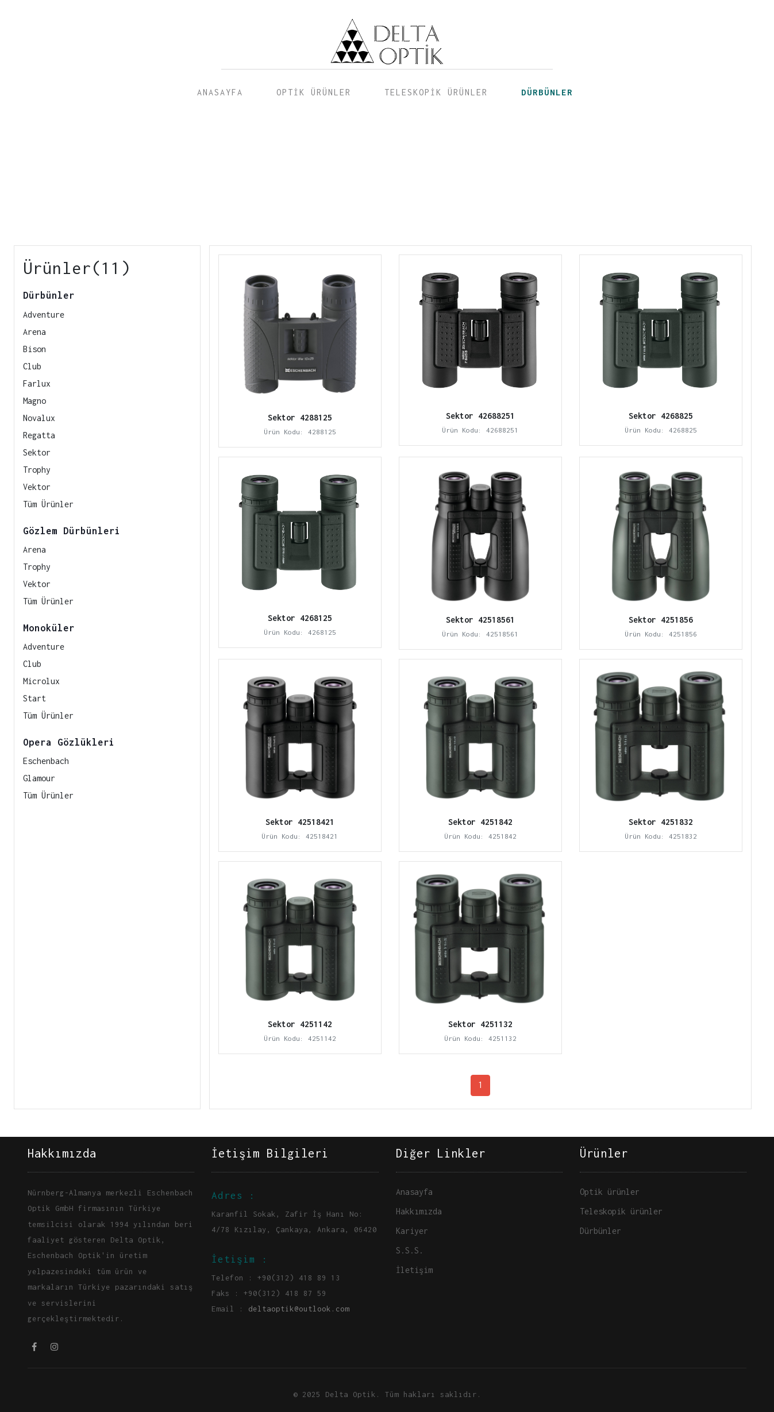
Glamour (39, 778)
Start (34, 698)
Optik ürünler (610, 1192)
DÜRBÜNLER (547, 92)
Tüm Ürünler (48, 504)
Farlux (37, 383)
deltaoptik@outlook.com (298, 1309)
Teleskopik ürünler (621, 1211)
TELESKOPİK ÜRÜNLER (436, 92)
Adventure (43, 314)
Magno (34, 401)
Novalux (39, 418)
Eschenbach (46, 761)
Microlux (41, 681)
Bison (34, 349)
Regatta (39, 435)
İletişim (414, 1270)
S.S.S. (409, 1250)
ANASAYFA (220, 92)
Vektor (37, 487)
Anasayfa (414, 1192)
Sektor (37, 452)
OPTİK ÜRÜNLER (313, 92)
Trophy (37, 469)
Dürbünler (600, 1231)
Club (32, 366)
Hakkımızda (419, 1211)
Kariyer (412, 1231)
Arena (34, 332)
